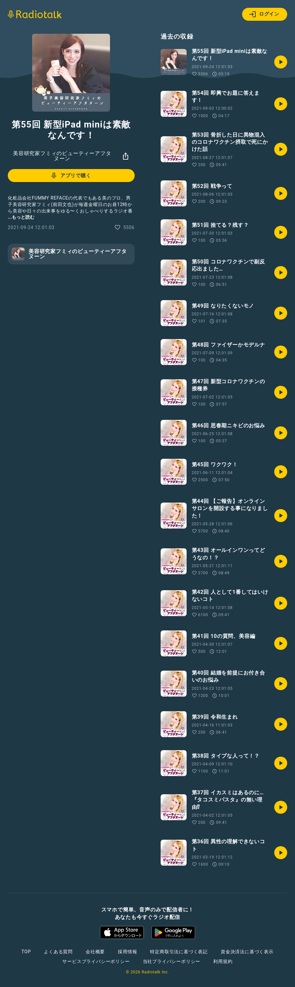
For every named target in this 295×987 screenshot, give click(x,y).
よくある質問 (58, 951)
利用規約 (222, 961)
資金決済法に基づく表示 (247, 951)
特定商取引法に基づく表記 (179, 951)
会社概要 (95, 951)
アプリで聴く (70, 175)
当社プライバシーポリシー (172, 961)
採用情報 (127, 951)
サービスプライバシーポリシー (95, 961)
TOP (26, 951)
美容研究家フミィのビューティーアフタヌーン (62, 156)
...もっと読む (21, 217)
